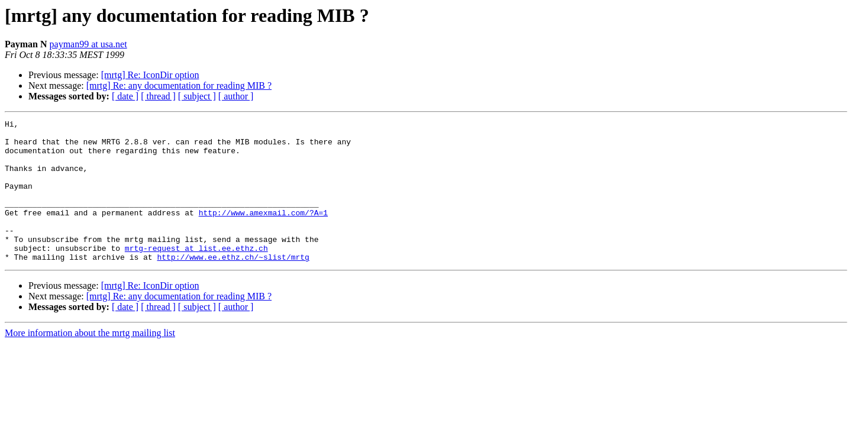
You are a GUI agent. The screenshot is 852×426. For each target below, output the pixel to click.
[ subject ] (197, 96)
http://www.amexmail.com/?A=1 (263, 232)
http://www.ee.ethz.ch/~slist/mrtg (233, 285)
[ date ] (125, 96)
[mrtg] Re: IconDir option (150, 75)
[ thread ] (158, 96)
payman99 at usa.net (88, 44)
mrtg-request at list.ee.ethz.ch (196, 274)
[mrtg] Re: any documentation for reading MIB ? (179, 85)
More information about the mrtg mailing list (90, 361)
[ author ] (236, 96)
